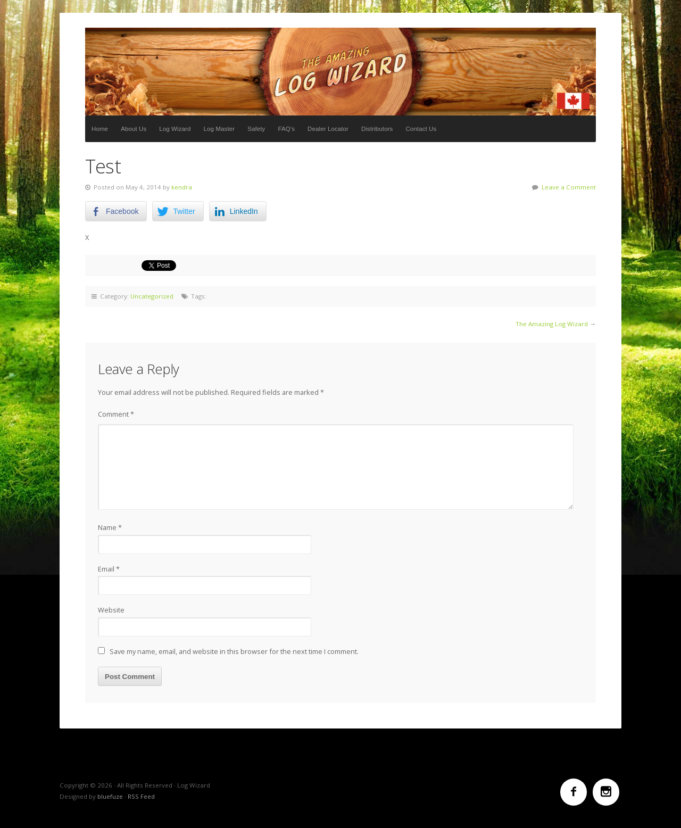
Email (109, 569)
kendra (181, 187)
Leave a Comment (569, 187)
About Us (133, 129)
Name (110, 527)
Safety (256, 129)
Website (111, 610)
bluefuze (110, 796)
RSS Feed (141, 796)
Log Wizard (340, 71)
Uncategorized (151, 296)
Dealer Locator (328, 129)
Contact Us (420, 129)
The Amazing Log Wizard (552, 324)
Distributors (377, 129)
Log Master (219, 129)
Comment (116, 414)
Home (100, 129)
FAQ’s (286, 129)
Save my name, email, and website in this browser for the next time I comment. (234, 651)
